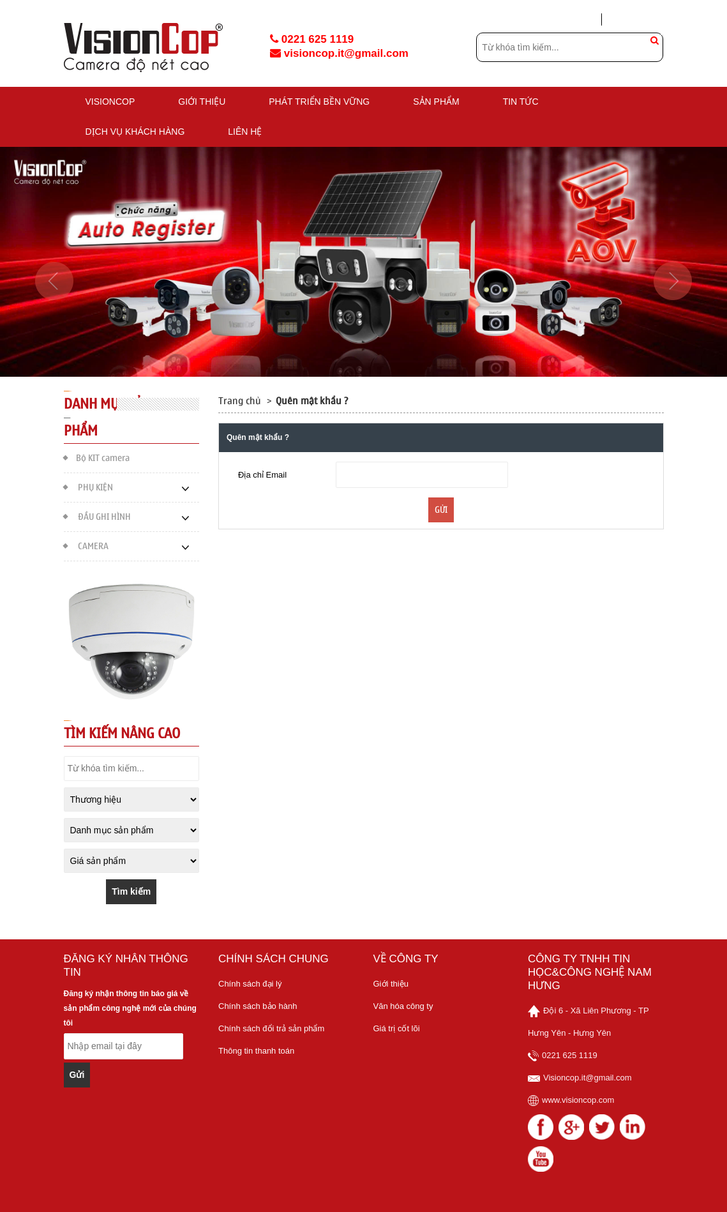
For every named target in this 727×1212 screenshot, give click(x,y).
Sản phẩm (436, 101)
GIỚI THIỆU (201, 101)
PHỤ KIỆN (88, 486)
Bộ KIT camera (97, 457)
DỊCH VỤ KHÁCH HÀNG (135, 131)
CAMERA (86, 545)
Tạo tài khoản (638, 19)
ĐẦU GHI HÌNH (97, 516)
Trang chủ (239, 401)
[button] (54, 319)
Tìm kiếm (131, 891)
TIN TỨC (521, 101)
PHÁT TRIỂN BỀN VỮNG (319, 101)
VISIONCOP (110, 101)
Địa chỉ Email (262, 475)
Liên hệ (245, 131)
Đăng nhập (571, 20)
